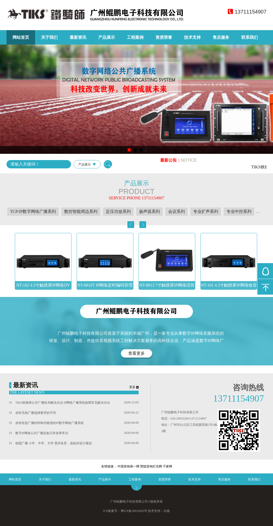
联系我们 (249, 37)
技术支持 (192, 37)
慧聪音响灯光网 (151, 466)
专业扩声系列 (205, 211)
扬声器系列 (149, 211)
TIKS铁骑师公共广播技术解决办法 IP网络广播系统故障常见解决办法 (59, 402)
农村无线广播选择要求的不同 (32, 413)
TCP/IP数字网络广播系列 (33, 211)
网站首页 (20, 37)
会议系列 (176, 211)
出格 (167, 511)
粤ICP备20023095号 (134, 511)
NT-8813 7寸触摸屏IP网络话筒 (166, 285)
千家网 (167, 466)
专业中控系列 (238, 211)
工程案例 (135, 37)
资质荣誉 (163, 37)
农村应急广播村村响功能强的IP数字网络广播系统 (46, 423)
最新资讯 (78, 37)
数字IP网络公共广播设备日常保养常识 (38, 433)
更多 (132, 387)
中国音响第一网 (128, 466)
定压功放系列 (118, 211)
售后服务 (221, 37)
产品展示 (106, 37)
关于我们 (49, 37)
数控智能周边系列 (81, 211)
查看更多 (136, 353)
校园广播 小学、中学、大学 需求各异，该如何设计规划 (50, 443)
